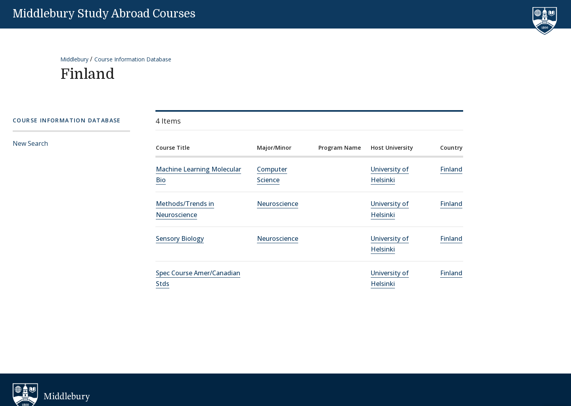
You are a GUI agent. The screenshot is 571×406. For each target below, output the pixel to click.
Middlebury (74, 59)
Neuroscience (277, 203)
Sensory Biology (180, 238)
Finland (451, 169)
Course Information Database (132, 59)
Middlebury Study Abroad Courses (104, 14)
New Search (30, 143)
